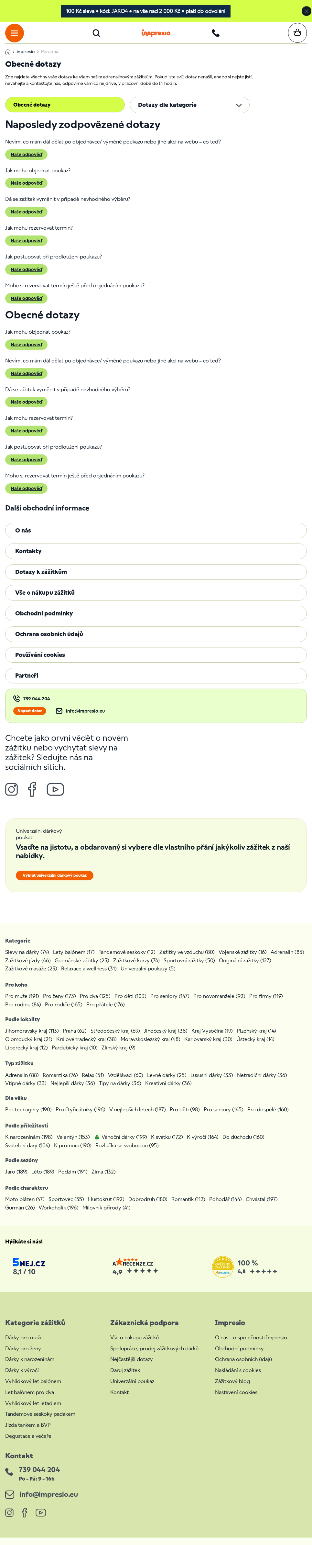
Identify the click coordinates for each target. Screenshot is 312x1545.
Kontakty (28, 558)
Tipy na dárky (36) (120, 1091)
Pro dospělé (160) (268, 1117)
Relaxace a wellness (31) (89, 976)
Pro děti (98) (185, 1117)
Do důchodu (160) (243, 1145)
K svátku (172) (167, 1145)
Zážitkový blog (232, 1389)
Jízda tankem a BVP (28, 1432)
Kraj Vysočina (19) (212, 1038)
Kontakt (119, 1400)
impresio (26, 59)
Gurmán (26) (20, 1215)
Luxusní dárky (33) (211, 1083)
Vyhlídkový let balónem (33, 1389)
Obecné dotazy (31, 112)
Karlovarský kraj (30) (208, 1047)
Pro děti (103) (130, 1004)
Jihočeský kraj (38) (166, 1038)
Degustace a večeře (28, 1443)
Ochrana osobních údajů (49, 641)
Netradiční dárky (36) (262, 1083)
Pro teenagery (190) (28, 1117)
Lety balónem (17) (74, 959)
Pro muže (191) (22, 1004)
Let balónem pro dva (29, 1400)
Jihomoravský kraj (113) (32, 1038)
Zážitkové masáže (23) (31, 976)
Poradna (49, 59)
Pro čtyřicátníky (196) (80, 1117)
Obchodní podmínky (44, 620)
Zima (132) (103, 1179)
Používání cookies (40, 662)
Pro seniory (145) (223, 1117)
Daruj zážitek (125, 1378)
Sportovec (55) (66, 1207)
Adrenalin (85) (287, 959)
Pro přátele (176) (105, 1012)
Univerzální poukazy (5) (148, 976)
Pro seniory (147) (169, 1004)
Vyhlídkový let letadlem (33, 1411)
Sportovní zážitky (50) (189, 968)
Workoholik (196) (59, 1215)
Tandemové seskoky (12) (127, 959)
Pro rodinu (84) (23, 1012)
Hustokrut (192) (106, 1207)
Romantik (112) (188, 1207)
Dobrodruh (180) (147, 1207)
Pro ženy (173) (59, 1004)
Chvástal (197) (262, 1207)
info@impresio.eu (85, 718)
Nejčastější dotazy (131, 1367)
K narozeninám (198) (29, 1145)
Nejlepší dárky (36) (72, 1091)
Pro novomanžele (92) (219, 1004)
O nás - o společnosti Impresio (251, 1345)
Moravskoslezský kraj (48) (150, 1047)
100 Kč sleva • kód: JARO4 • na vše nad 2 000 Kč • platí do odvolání (145, 11)
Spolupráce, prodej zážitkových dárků (154, 1356)
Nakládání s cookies (238, 1378)
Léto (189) (42, 1179)
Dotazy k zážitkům (41, 579)
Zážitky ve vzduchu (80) (187, 959)
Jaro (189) (16, 1179)
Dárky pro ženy (23, 1356)
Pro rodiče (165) (63, 1012)
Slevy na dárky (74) (27, 959)
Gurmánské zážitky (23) (82, 968)
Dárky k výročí (22, 1378)
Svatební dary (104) (27, 1153)
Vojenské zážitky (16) (243, 959)
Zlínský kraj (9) (118, 1055)
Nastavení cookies (236, 1400)
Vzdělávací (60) (125, 1083)
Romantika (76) (60, 1083)
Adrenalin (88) (22, 1083)
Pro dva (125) (95, 1004)
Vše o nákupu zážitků (45, 600)
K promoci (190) (72, 1153)
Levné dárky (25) (167, 1083)
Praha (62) (75, 1038)
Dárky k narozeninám (29, 1367)
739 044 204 (36, 706)
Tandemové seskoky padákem (40, 1422)
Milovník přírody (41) (106, 1215)
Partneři (26, 683)
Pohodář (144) (225, 1207)
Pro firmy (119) (266, 1004)
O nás (23, 537)
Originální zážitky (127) (245, 968)
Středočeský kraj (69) (115, 1038)
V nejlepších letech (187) (137, 1117)
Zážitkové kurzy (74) (136, 968)
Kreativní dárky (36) (168, 1091)
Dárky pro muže (24, 1345)
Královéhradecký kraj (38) (86, 1047)
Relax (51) (93, 1083)
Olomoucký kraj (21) (28, 1047)
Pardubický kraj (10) (75, 1055)
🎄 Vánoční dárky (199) (120, 1145)
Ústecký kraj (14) (255, 1047)
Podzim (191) (73, 1179)
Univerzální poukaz (132, 1389)
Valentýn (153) (73, 1145)
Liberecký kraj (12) (26, 1055)
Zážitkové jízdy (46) (28, 968)
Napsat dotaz (29, 718)
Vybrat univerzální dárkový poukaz (55, 883)
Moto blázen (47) (25, 1207)
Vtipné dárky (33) (26, 1091)
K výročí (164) (203, 1145)
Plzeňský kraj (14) (256, 1038)
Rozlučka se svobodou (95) (127, 1153)
